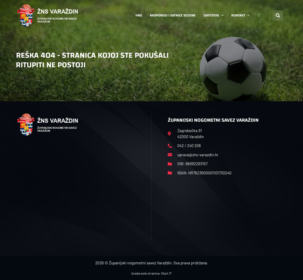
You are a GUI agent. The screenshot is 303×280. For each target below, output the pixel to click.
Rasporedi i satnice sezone (173, 15)
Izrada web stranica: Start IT (151, 273)
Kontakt (240, 15)
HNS (138, 15)
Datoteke (213, 15)
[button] (278, 15)
